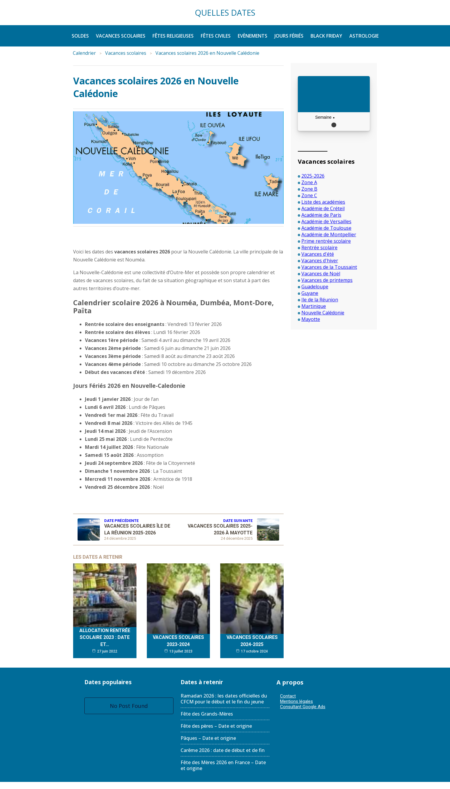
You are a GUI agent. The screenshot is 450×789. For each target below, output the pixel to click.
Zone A (309, 182)
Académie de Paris (321, 215)
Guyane (309, 293)
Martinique (313, 306)
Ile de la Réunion (319, 299)
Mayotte (310, 319)
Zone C (309, 195)
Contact (288, 696)
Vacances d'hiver (319, 260)
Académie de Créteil (323, 208)
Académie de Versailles (326, 221)
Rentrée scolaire (319, 247)
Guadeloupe (314, 286)
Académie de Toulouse (326, 228)
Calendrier (84, 53)
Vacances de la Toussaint (329, 267)
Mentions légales (296, 701)
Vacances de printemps (327, 280)
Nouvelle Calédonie (322, 312)
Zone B (309, 189)
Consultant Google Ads (302, 706)
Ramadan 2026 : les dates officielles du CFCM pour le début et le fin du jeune (224, 698)
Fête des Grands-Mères (207, 714)
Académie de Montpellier (328, 234)
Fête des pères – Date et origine (216, 726)
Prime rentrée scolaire (326, 241)
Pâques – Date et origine (208, 738)
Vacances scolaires (125, 53)
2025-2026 (312, 176)
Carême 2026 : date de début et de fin (223, 750)
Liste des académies (323, 202)
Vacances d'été (317, 254)
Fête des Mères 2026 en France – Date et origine (223, 765)
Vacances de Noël (320, 273)
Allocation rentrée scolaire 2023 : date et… (104, 637)
